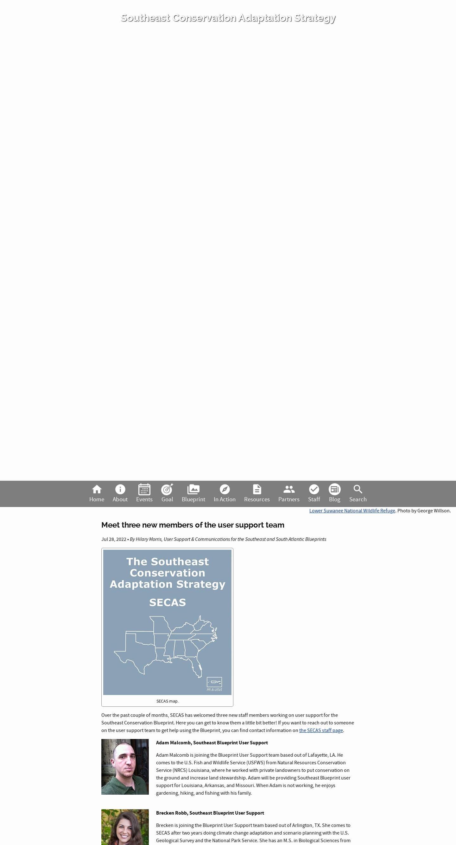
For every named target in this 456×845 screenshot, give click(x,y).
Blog (335, 493)
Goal (167, 493)
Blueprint (193, 493)
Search (358, 493)
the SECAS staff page (321, 730)
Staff (314, 493)
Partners (289, 493)
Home (96, 493)
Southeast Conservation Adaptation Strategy (228, 18)
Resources (257, 493)
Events (144, 493)
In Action (225, 493)
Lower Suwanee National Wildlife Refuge (352, 511)
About (120, 493)
